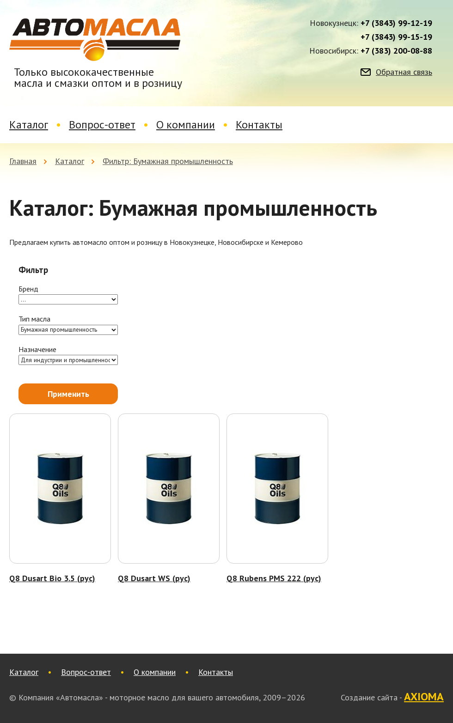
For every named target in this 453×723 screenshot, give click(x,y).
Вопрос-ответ (102, 124)
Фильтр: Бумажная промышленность (168, 161)
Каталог (28, 124)
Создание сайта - (392, 697)
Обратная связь (404, 72)
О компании (185, 124)
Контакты (259, 124)
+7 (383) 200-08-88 (396, 50)
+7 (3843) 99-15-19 (396, 37)
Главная (23, 161)
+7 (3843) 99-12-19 (396, 23)
